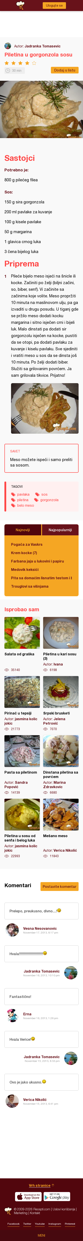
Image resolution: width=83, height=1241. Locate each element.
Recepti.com (8, 1211)
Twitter (27, 1223)
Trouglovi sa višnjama (29, 586)
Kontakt (35, 1213)
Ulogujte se (54, 5)
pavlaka (23, 494)
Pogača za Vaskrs (26, 544)
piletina (22, 500)
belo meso (25, 505)
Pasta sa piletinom (22, 765)
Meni (41, 1235)
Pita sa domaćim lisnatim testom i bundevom (41, 578)
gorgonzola (49, 500)
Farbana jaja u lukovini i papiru (37, 561)
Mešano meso (61, 828)
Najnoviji (23, 530)
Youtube (40, 1223)
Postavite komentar (59, 886)
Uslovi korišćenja (64, 1209)
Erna (27, 1014)
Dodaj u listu (64, 70)
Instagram (54, 1223)
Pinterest (70, 1223)
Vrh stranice (39, 1185)
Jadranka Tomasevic (43, 46)
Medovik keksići (25, 569)
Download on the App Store (28, 1196)
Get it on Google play (57, 1196)
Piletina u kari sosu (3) (61, 644)
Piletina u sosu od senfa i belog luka (22, 828)
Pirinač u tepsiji (22, 703)
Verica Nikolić (35, 1099)
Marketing (20, 1213)
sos (44, 494)
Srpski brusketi (61, 703)
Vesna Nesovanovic (40, 928)
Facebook (13, 1223)
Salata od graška (22, 644)
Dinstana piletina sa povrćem (61, 765)
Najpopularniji (60, 530)
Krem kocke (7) (24, 553)
